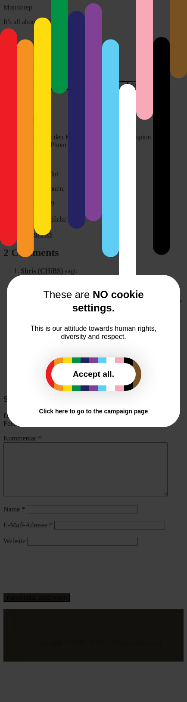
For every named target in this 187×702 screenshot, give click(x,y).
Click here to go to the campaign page (93, 411)
